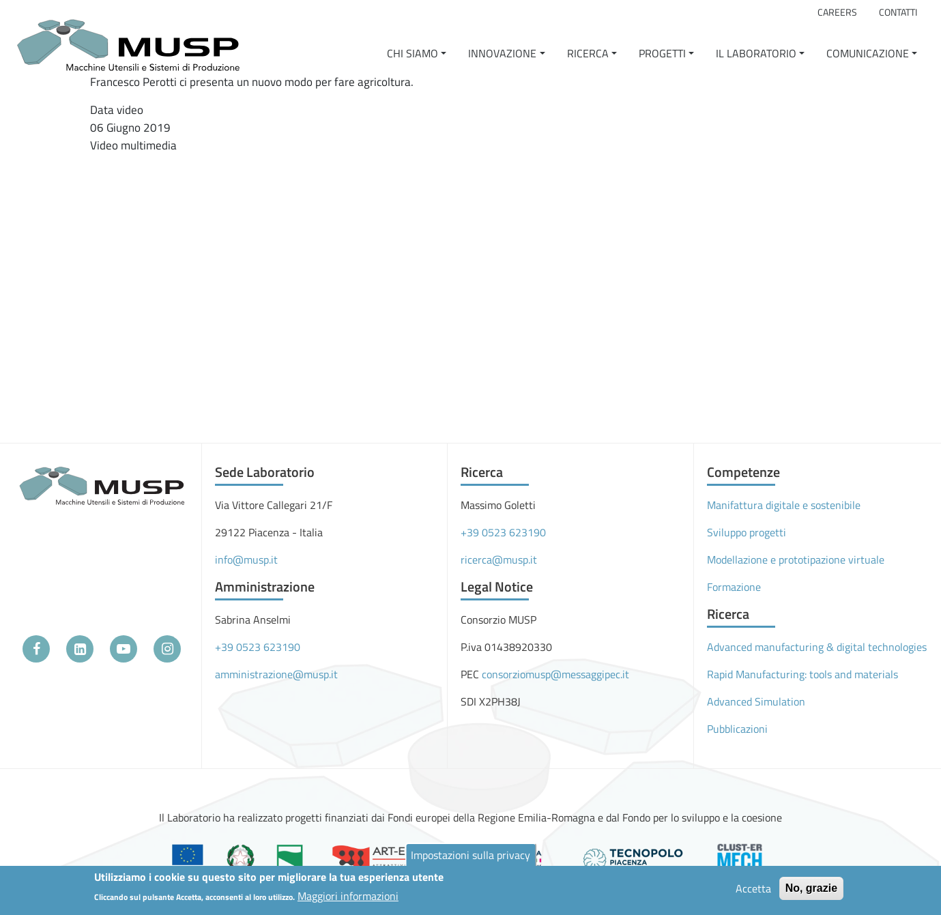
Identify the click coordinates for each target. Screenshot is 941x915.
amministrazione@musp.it (276, 674)
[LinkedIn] (79, 649)
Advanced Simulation (756, 701)
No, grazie (811, 888)
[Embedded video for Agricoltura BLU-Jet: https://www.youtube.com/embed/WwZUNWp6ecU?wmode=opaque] (243, 261)
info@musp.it (246, 559)
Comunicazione (867, 53)
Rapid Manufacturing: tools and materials (802, 674)
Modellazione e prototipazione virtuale (795, 559)
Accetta (753, 888)
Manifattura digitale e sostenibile (783, 505)
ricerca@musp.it (499, 559)
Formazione (734, 587)
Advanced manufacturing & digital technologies (817, 647)
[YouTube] (123, 649)
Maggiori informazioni (348, 896)
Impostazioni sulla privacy (470, 855)
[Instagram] (167, 649)
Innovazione (502, 53)
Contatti (898, 12)
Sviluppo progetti (746, 532)
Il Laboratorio (756, 53)
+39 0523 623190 (257, 647)
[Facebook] (36, 649)
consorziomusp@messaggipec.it (555, 674)
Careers (837, 12)
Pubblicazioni (737, 729)
